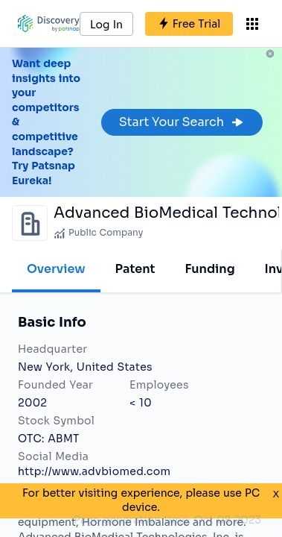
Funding (209, 269)
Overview (56, 269)
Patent (135, 269)
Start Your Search (182, 122)
